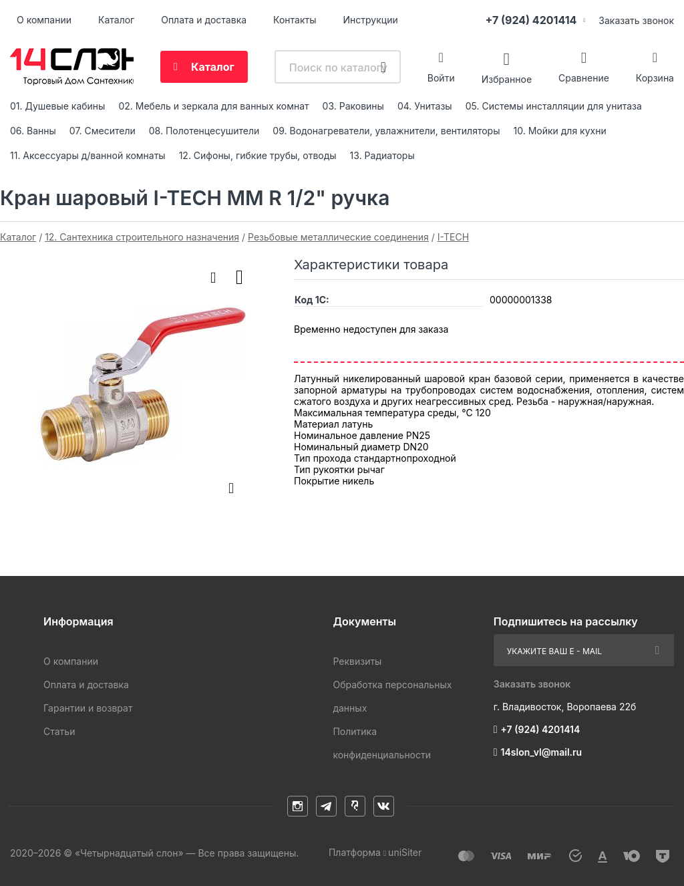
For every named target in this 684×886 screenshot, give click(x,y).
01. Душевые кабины (57, 106)
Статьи (59, 731)
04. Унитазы (424, 106)
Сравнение (583, 78)
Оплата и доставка (203, 19)
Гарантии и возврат (87, 708)
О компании (44, 19)
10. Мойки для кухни (560, 130)
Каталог (116, 19)
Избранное (507, 78)
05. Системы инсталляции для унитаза (554, 106)
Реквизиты (357, 661)
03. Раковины (353, 106)
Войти (441, 78)
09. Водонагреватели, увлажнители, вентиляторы (386, 130)
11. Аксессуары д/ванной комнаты (88, 155)
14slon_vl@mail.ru (541, 752)
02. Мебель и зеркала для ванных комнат (213, 106)
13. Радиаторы (382, 155)
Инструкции (370, 19)
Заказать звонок (636, 20)
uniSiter (404, 852)
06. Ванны (33, 130)
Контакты (294, 19)
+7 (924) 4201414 (530, 20)
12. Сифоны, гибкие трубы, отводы (258, 155)
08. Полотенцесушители (204, 130)
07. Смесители (102, 130)
